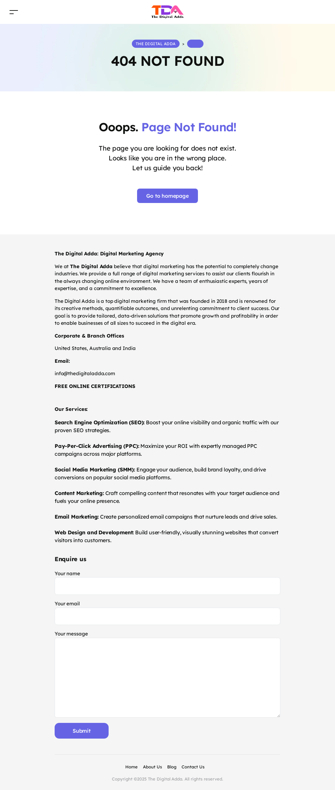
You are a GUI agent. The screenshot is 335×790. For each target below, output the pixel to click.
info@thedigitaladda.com (85, 373)
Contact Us (193, 766)
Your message (167, 674)
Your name (167, 582)
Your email (167, 612)
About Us (152, 766)
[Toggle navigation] (13, 12)
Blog (171, 766)
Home (131, 766)
